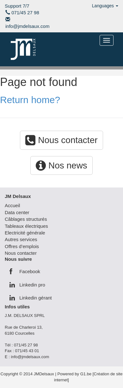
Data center (17, 212)
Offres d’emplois (22, 246)
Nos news (61, 165)
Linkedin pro (27, 284)
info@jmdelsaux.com (27, 26)
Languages (105, 5)
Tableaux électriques (26, 226)
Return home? (30, 100)
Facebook (24, 271)
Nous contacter (61, 140)
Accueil (12, 205)
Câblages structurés (26, 219)
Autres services (21, 239)
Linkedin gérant (30, 297)
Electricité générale (25, 232)
